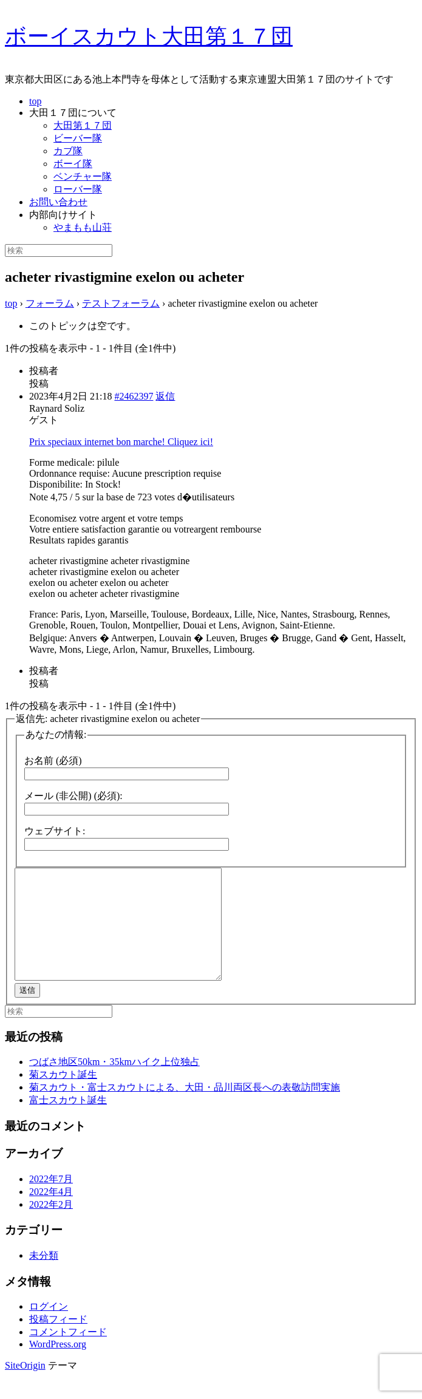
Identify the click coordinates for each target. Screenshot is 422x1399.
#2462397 (133, 396)
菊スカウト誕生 (63, 1096)
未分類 (43, 1277)
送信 (27, 1011)
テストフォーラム (121, 303)
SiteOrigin (25, 1387)
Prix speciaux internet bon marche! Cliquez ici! (121, 442)
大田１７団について (73, 112)
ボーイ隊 (72, 163)
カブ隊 (68, 151)
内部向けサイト (63, 214)
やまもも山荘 (82, 227)
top (35, 101)
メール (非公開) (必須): (73, 796)
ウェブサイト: (54, 831)
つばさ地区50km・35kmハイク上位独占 (114, 1083)
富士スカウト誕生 (68, 1122)
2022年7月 (51, 1201)
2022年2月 (51, 1226)
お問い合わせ (58, 202)
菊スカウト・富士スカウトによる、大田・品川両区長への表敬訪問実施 (184, 1109)
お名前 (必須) (53, 760)
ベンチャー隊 (82, 176)
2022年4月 (51, 1213)
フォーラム (50, 303)
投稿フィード (58, 1341)
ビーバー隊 (77, 138)
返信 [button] (165, 396)
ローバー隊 (77, 189)
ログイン (48, 1328)
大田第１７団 (82, 125)
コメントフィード (68, 1354)
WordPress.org (57, 1366)
